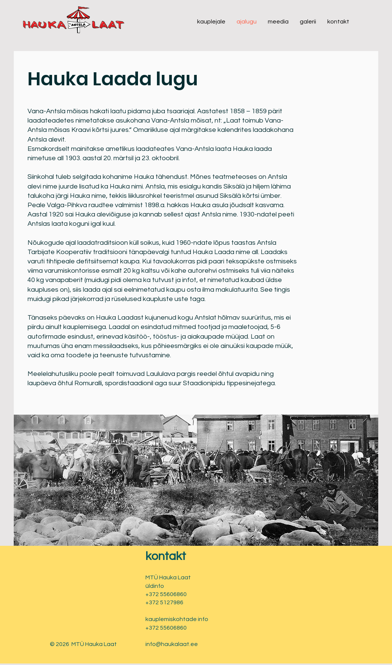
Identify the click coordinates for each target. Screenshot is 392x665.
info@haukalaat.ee (171, 644)
